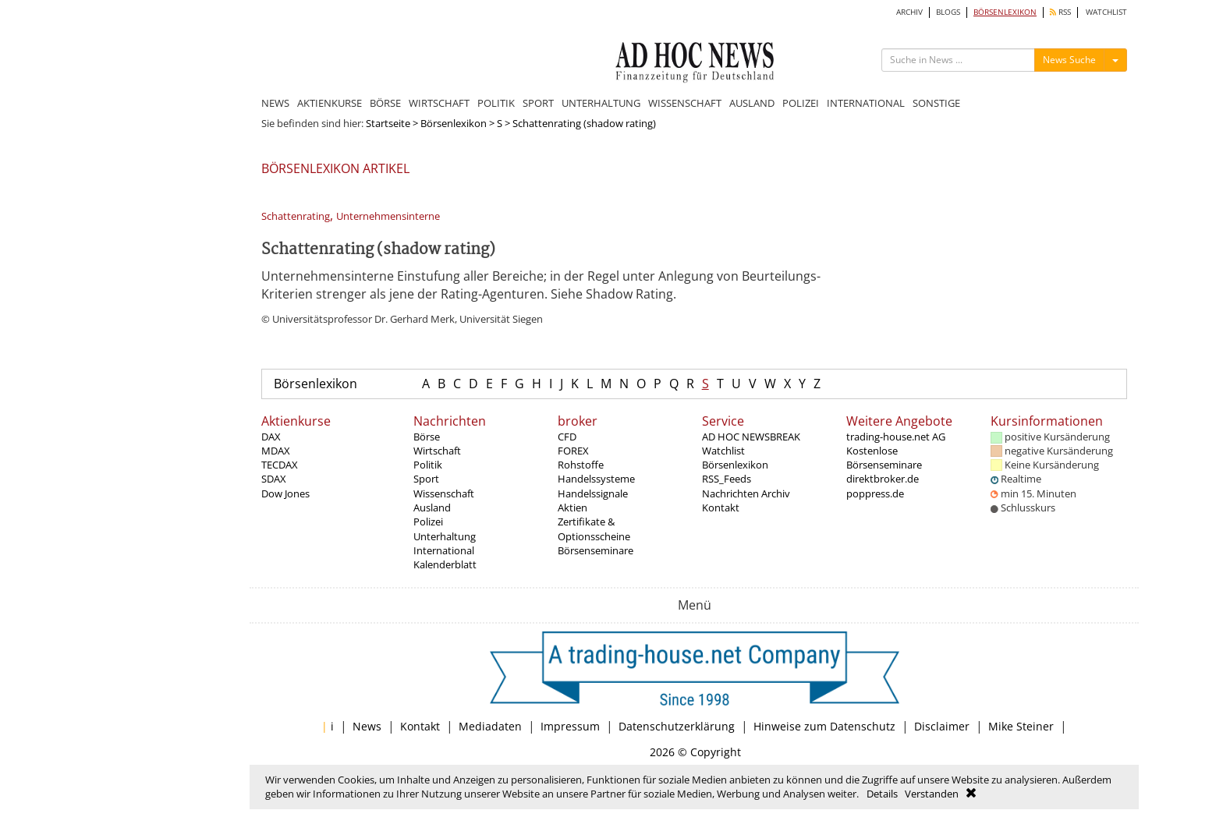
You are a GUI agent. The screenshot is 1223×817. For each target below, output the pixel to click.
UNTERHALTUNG (601, 103)
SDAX (273, 479)
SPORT (538, 103)
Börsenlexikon (453, 123)
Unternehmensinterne (388, 216)
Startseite (388, 123)
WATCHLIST (1106, 12)
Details (882, 794)
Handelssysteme (596, 479)
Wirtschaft (437, 451)
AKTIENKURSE (329, 103)
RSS (1060, 12)
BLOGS (948, 12)
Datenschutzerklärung (677, 726)
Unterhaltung (444, 536)
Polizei (428, 522)
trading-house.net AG (895, 437)
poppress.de (875, 493)
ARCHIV (909, 12)
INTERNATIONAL (866, 103)
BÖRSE (385, 103)
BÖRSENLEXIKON (1005, 12)
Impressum (570, 726)
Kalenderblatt (445, 564)
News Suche (1069, 59)
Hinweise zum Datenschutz (824, 726)
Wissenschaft (443, 493)
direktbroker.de (882, 479)
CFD (567, 437)
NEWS (275, 103)
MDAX (275, 451)
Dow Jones (285, 493)
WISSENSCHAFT (684, 103)
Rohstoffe (581, 465)
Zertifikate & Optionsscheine (594, 529)
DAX (271, 437)
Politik (427, 465)
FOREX (573, 451)
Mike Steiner (1021, 726)
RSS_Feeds (726, 479)
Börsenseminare (595, 550)
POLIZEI (800, 103)
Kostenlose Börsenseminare (884, 458)
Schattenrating (295, 216)
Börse (426, 437)
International (443, 550)
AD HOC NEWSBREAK (751, 437)
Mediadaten (490, 726)
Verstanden (932, 794)
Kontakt (720, 507)
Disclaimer (942, 726)
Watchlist (723, 451)
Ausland (432, 507)
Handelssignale (593, 493)
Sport (426, 479)
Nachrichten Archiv (746, 493)
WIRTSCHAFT (439, 103)
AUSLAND (752, 103)
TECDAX (279, 465)
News (367, 726)
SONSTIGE (936, 103)
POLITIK (496, 103)
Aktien (572, 507)
